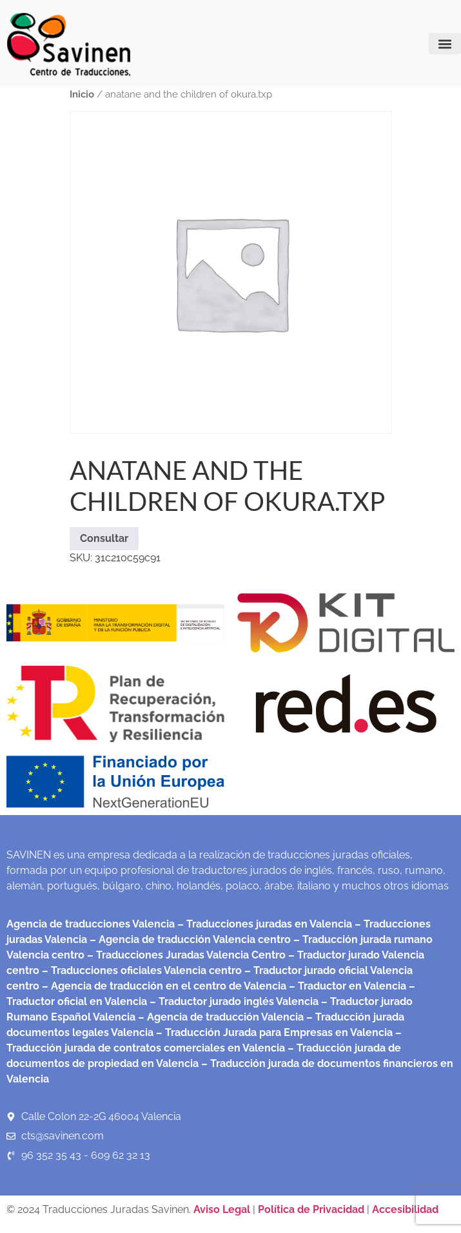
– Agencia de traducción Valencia (219, 1017)
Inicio (82, 93)
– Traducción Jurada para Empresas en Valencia (273, 1032)
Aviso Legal (223, 1209)
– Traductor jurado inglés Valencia (234, 1001)
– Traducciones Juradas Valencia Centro (185, 955)
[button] (445, 43)
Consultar (104, 538)
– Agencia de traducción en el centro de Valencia (162, 986)
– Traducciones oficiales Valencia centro (140, 970)
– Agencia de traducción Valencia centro (189, 939)
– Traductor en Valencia (346, 986)
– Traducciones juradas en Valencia (263, 924)
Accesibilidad (405, 1209)
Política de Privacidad (311, 1209)
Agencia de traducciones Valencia (90, 924)
